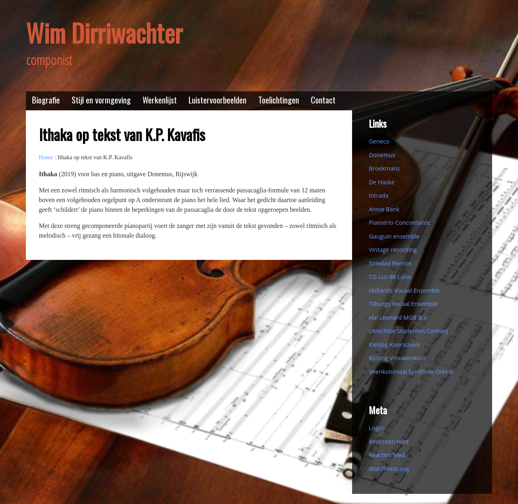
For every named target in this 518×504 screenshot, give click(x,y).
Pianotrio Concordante (399, 222)
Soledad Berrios (390, 263)
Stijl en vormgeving (101, 99)
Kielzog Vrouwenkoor (397, 358)
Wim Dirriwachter (104, 32)
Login (376, 428)
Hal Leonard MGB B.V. (398, 317)
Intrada (378, 195)
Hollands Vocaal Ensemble (404, 290)
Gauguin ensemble (394, 236)
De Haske (381, 182)
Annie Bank (384, 209)
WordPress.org (389, 468)
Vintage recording (392, 249)
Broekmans (384, 168)
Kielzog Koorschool (394, 344)
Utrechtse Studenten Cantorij (408, 331)
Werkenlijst (159, 99)
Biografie (46, 99)
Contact (323, 99)
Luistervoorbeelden (217, 99)
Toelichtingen (278, 99)
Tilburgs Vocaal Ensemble (403, 304)
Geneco (379, 141)
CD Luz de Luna (390, 276)
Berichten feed (388, 441)
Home (46, 157)
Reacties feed (387, 455)
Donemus (382, 155)
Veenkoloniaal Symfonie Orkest (411, 371)
